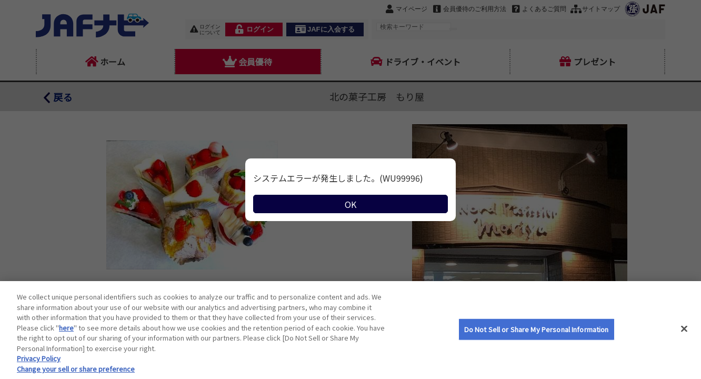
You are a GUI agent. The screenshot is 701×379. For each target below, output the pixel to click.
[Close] (684, 340)
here (66, 339)
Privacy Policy (39, 369)
